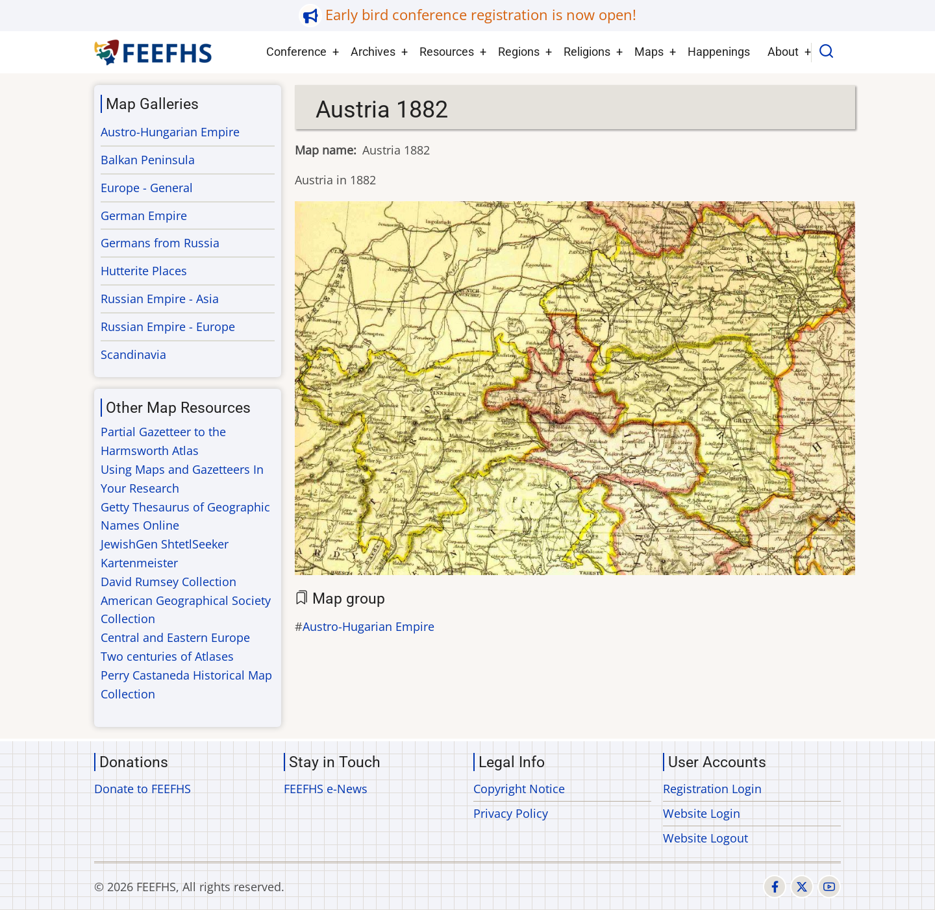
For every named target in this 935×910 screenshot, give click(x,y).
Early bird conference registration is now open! (480, 14)
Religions (587, 51)
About (783, 51)
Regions (519, 51)
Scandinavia (133, 354)
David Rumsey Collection (168, 581)
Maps (649, 51)
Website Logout (705, 838)
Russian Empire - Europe (168, 326)
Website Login (701, 813)
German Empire (144, 215)
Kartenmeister (139, 563)
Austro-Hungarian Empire (170, 132)
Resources (446, 51)
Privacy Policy (510, 813)
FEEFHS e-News (326, 788)
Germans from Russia (160, 243)
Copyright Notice (519, 788)
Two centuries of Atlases (167, 656)
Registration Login (712, 788)
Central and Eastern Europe (175, 637)
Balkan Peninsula (148, 159)
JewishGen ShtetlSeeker (165, 544)
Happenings (719, 51)
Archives (373, 51)
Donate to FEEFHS (142, 788)
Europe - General (147, 187)
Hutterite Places (144, 270)
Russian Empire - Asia (160, 298)
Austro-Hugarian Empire (368, 626)
